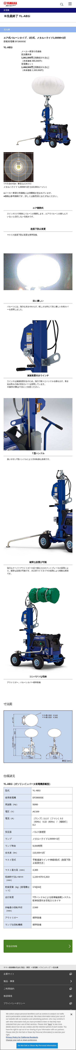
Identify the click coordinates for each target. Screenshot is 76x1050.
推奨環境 (38, 996)
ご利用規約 (38, 988)
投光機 (55, 967)
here (50, 1024)
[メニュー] (70, 3)
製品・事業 (9, 981)
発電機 (35, 967)
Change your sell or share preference (21, 1040)
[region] (38, 1030)
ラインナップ (45, 967)
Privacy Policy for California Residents (22, 1037)
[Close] (71, 1014)
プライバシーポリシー (38, 1003)
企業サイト (38, 974)
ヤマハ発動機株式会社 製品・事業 (17, 967)
